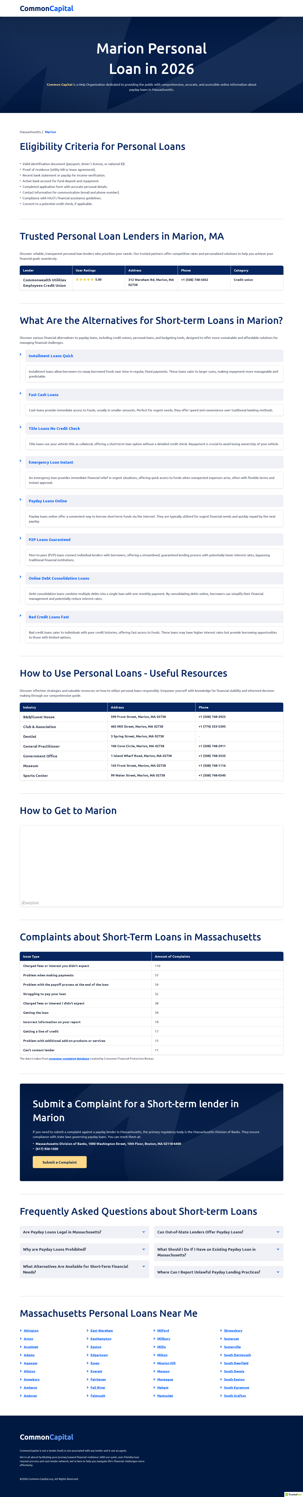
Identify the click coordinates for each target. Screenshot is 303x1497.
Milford (163, 1330)
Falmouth (98, 1395)
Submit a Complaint (60, 1162)
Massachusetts (30, 132)
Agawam (30, 1363)
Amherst (30, 1387)
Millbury (163, 1338)
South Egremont (236, 1387)
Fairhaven (98, 1379)
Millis (161, 1347)
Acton (28, 1338)
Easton (96, 1347)
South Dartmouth (237, 1355)
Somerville (232, 1347)
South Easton (234, 1379)
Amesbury (32, 1379)
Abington (31, 1330)
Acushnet (31, 1347)
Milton (162, 1355)
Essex (95, 1363)
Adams (29, 1355)
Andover (30, 1395)
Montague (165, 1379)
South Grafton (235, 1395)
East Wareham (102, 1330)
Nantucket (165, 1395)
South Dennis (234, 1371)
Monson (163, 1371)
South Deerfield (236, 1363)
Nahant (162, 1387)
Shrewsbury (233, 1330)
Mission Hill (166, 1363)
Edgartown (99, 1355)
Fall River (98, 1387)
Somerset (231, 1338)
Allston (29, 1371)
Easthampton (101, 1338)
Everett (96, 1371)
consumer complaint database (69, 1058)
